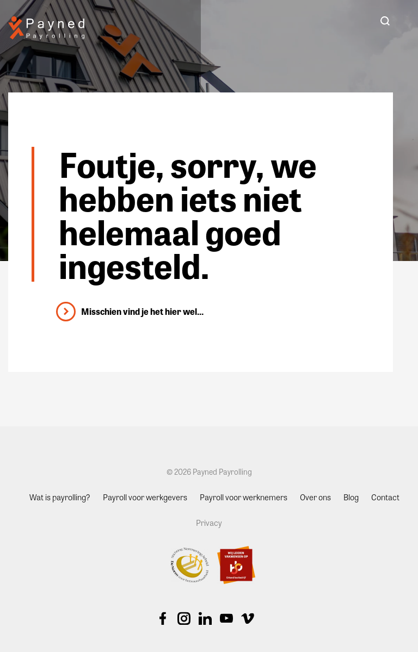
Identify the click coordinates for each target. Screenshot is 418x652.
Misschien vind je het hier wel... (142, 311)
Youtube (226, 618)
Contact (385, 497)
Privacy (209, 523)
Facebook (162, 618)
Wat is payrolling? (59, 497)
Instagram (183, 618)
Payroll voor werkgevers (145, 497)
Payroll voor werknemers (243, 497)
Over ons (315, 497)
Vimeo (247, 618)
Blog (351, 497)
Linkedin (205, 618)
